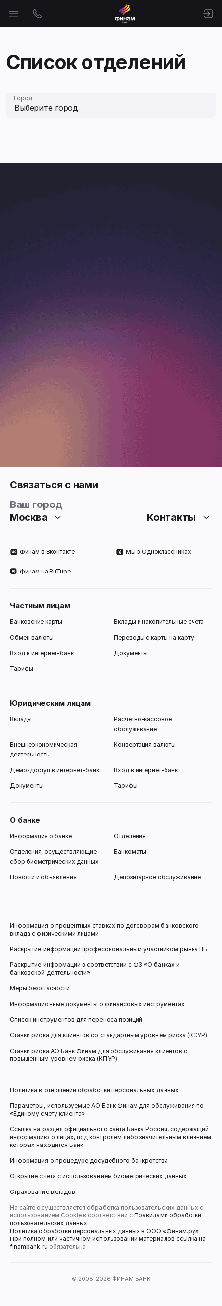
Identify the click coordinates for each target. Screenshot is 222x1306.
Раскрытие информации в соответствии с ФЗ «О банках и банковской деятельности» (95, 968)
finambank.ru (29, 1246)
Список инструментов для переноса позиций (76, 1019)
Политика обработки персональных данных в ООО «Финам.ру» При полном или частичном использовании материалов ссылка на (108, 1234)
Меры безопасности (40, 988)
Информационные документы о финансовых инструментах (97, 1004)
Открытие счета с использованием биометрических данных (98, 1176)
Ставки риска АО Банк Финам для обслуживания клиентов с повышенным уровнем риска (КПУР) (99, 1054)
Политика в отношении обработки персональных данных (94, 1090)
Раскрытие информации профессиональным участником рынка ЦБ (108, 949)
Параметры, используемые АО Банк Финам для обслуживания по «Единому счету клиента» (107, 1109)
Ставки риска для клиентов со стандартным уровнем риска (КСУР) (108, 1035)
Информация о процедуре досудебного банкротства (89, 1164)
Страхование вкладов (42, 1191)
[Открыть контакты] (37, 13)
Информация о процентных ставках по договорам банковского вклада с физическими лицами (105, 929)
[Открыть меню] (14, 13)
